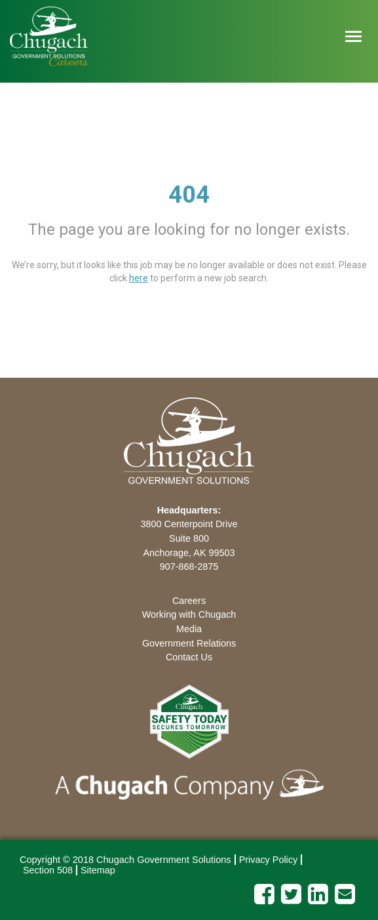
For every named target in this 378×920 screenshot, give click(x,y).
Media (189, 629)
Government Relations (189, 643)
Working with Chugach (189, 614)
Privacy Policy (268, 859)
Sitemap (98, 870)
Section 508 (48, 870)
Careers (189, 600)
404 (189, 195)
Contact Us (189, 657)
